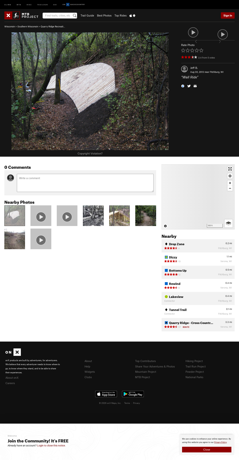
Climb (7, 4)
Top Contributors (145, 361)
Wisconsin (9, 26)
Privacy (136, 403)
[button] (182, 85)
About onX (11, 377)
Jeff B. (194, 67)
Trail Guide (87, 15)
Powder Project (195, 371)
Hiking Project (194, 361)
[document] (206, 444)
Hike (29, 4)
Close (206, 449)
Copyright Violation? (90, 153)
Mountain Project (145, 371)
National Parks (194, 377)
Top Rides (120, 15)
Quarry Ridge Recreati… (53, 26)
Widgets (90, 371)
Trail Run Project (196, 366)
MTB (19, 4)
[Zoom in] (230, 183)
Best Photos (104, 15)
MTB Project (142, 377)
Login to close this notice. (51, 445)
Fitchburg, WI (217, 71)
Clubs (88, 377)
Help (87, 366)
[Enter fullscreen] (230, 169)
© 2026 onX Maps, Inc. (110, 403)
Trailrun (42, 4)
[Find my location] (230, 176)
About (88, 361)
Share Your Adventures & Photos (155, 366)
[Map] (198, 196)
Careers (10, 383)
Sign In (227, 15)
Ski (55, 4)
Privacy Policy (220, 442)
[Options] (228, 223)
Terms (127, 403)
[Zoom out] (230, 188)
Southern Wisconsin (27, 26)
